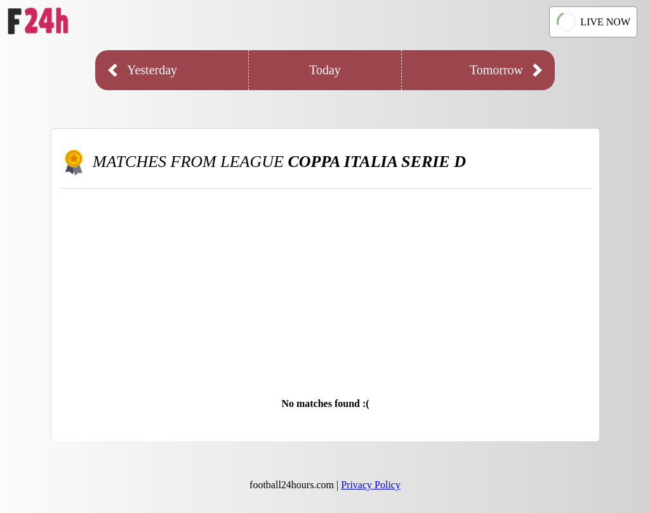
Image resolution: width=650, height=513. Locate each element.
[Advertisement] (325, 284)
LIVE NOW (592, 22)
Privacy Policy (371, 484)
